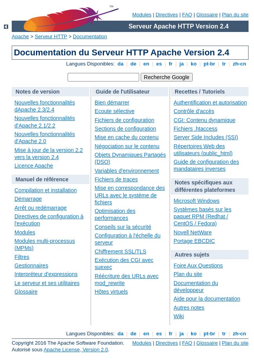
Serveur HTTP (51, 36)
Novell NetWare (193, 232)
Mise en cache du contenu (126, 137)
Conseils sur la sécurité (123, 227)
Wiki (179, 316)
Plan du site (235, 15)
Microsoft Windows (196, 201)
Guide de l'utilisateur (123, 92)
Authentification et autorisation (210, 102)
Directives (167, 15)
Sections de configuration (125, 129)
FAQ (187, 15)
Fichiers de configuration (124, 120)
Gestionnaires (31, 265)
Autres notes (189, 308)
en (146, 64)
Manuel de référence (42, 179)
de (133, 64)
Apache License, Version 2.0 (76, 349)
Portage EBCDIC (194, 241)
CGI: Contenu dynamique (204, 120)
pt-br (209, 64)
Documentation (90, 36)
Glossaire (207, 15)
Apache (20, 36)
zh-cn (239, 64)
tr (224, 64)
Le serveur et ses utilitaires (47, 283)
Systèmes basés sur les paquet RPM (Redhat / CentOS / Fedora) (202, 216)
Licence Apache (33, 166)
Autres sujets (192, 254)
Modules (141, 15)
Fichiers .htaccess (195, 129)
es (159, 64)
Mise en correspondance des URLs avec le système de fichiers (130, 195)
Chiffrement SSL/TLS (120, 251)
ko (193, 64)
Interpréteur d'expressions (45, 274)
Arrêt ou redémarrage (40, 208)
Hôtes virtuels (111, 292)
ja (181, 64)
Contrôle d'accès (194, 111)
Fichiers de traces (116, 179)
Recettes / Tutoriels (200, 92)
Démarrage (28, 199)
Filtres (21, 257)
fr (170, 64)
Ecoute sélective (114, 111)
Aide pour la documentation (207, 299)
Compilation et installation (45, 190)
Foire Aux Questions (198, 265)
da (120, 64)
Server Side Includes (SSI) (206, 137)
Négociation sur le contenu (127, 146)
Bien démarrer (112, 102)
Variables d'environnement (127, 171)
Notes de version (38, 92)
